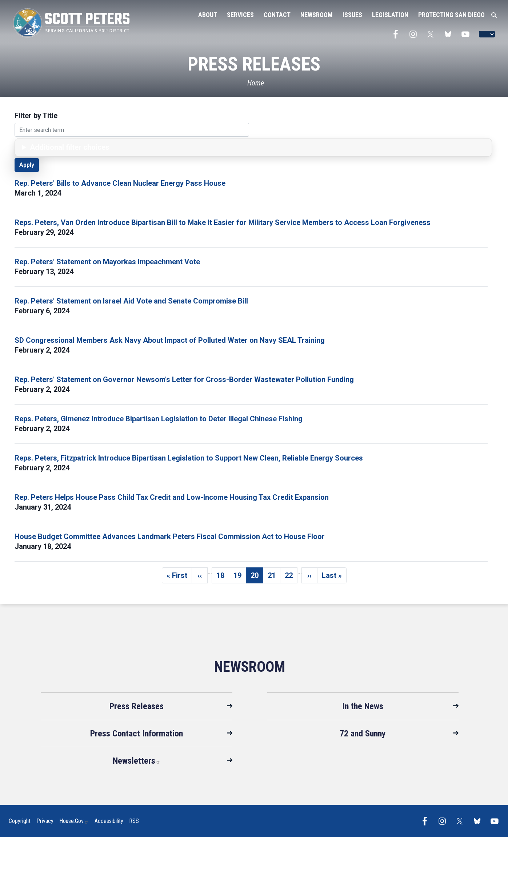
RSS (134, 820)
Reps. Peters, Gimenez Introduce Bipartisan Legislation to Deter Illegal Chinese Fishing (159, 418)
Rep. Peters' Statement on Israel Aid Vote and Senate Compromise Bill (131, 301)
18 (222, 577)
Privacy (44, 820)
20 (257, 577)
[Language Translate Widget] (487, 34)
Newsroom (249, 666)
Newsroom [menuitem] (316, 15)
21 (274, 577)
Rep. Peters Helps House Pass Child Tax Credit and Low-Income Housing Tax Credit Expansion (172, 497)
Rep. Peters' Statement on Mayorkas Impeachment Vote (107, 261)
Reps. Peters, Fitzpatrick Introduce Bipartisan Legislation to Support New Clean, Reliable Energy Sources (189, 458)
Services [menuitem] (240, 15)
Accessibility (109, 820)
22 (291, 577)
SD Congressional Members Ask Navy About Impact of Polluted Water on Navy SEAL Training (170, 340)
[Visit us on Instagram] (415, 34)
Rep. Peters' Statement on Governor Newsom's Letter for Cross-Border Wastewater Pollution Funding (184, 379)
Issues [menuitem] (352, 15)
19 (239, 577)
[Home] (254, 83)
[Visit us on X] (432, 34)
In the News (362, 706)
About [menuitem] (207, 15)
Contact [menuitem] (277, 15)
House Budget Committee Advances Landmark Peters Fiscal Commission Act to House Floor (170, 536)
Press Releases (136, 706)
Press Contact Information (136, 733)
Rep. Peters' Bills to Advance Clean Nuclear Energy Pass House (120, 183)
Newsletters (136, 761)
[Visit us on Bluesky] (450, 34)
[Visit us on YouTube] (467, 34)
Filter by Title (36, 115)
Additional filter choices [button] (69, 147)
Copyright (20, 820)
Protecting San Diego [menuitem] (451, 15)
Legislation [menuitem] (390, 15)
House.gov (74, 820)
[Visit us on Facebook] (397, 34)
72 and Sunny (363, 733)
